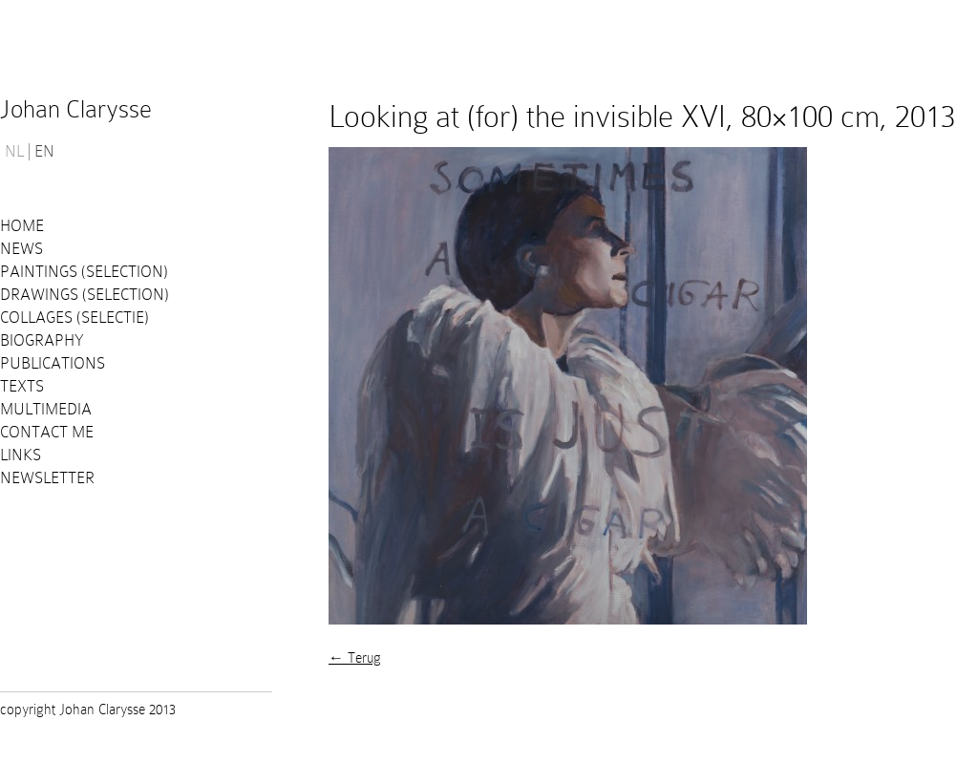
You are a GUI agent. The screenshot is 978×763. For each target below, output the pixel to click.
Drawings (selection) (84, 295)
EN (44, 151)
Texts (22, 386)
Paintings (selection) (84, 272)
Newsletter (47, 478)
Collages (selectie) (74, 317)
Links (20, 455)
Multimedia (46, 409)
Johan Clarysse (76, 109)
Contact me (47, 432)
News (21, 249)
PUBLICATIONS (52, 363)
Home (22, 226)
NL (14, 151)
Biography (42, 340)
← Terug (355, 658)
